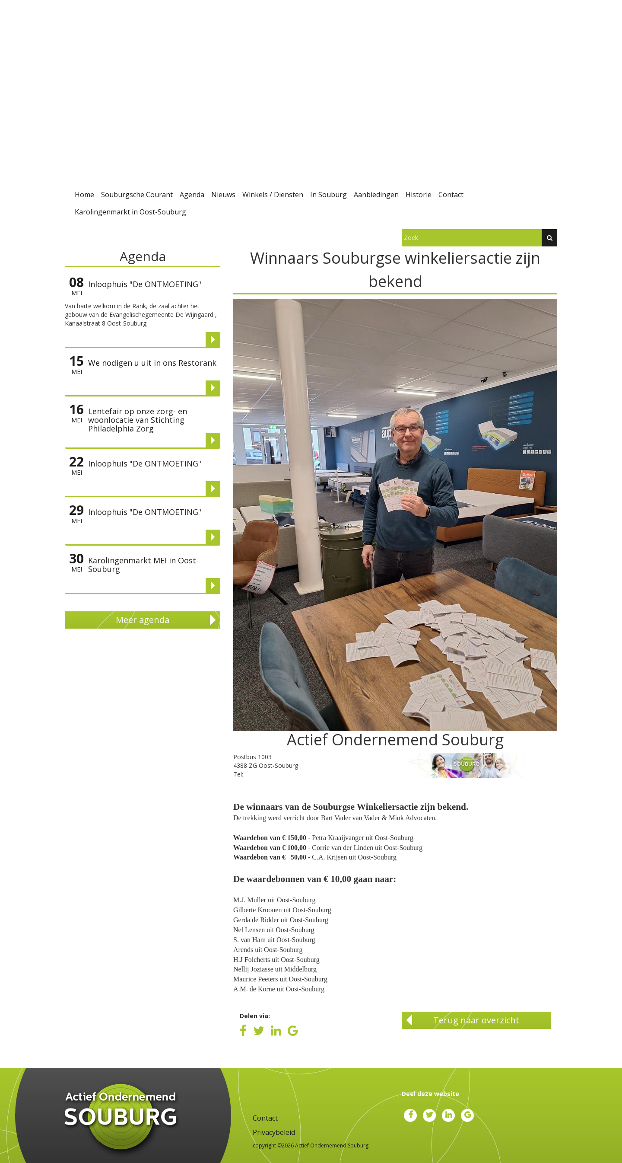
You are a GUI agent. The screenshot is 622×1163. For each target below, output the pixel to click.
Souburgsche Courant (137, 194)
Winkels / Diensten (272, 194)
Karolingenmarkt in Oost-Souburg (130, 212)
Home (84, 194)
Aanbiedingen (376, 194)
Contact (450, 194)
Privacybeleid (274, 1132)
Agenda (192, 194)
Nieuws (223, 194)
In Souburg (328, 194)
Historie (419, 194)
